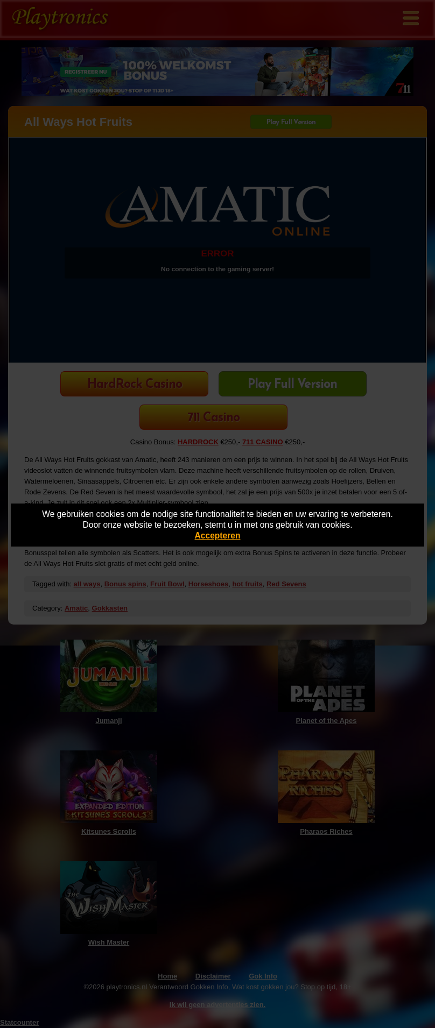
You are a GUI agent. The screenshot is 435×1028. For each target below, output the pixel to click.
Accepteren (218, 535)
